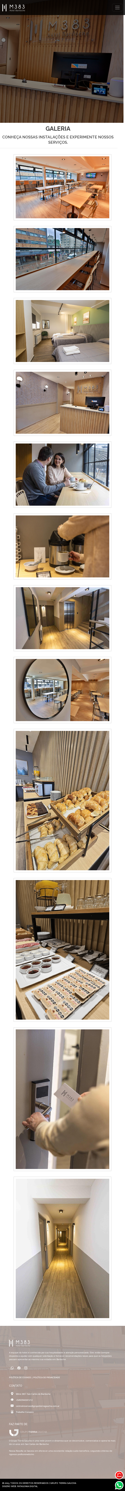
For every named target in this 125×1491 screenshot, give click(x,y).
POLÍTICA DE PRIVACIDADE (46, 1377)
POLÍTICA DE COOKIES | (21, 1377)
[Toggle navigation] (117, 7)
